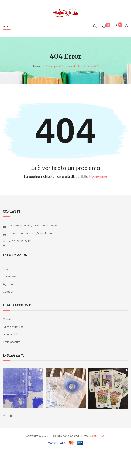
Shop (6, 269)
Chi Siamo (9, 276)
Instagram (11, 416)
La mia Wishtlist (13, 326)
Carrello (8, 319)
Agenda (8, 284)
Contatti (8, 291)
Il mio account (11, 342)
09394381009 (96, 435)
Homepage (98, 176)
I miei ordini (10, 334)
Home (36, 66)
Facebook (4, 416)
